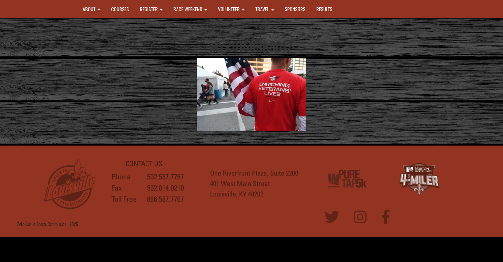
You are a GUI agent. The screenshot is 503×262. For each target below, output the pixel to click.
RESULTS (324, 9)
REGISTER (151, 9)
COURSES (120, 9)
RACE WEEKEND (190, 9)
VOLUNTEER (231, 9)
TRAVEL (265, 9)
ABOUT (91, 9)
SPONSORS (295, 9)
